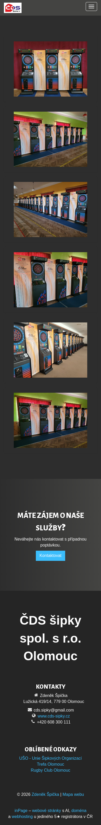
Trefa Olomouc (50, 764)
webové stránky (46, 810)
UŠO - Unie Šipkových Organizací (50, 758)
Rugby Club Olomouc (50, 770)
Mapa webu (73, 794)
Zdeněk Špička (45, 794)
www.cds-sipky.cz (54, 716)
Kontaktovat (50, 555)
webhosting (22, 816)
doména (78, 810)
